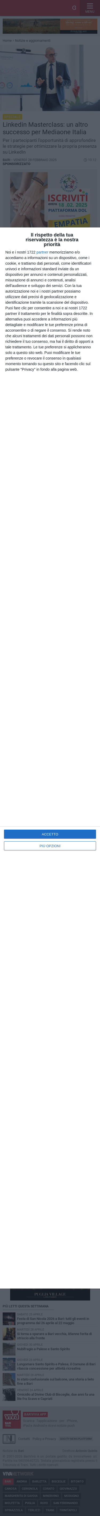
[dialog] (50, 758)
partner (42, 252)
